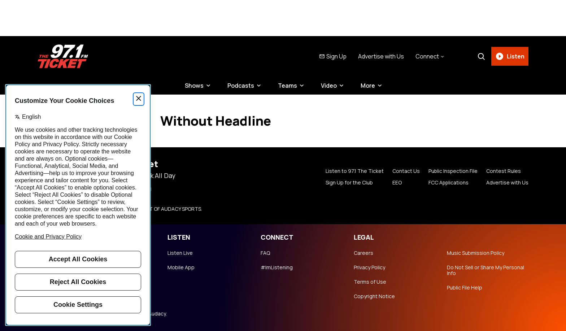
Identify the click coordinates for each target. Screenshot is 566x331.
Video (329, 85)
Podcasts (240, 85)
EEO (396, 183)
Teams (287, 85)
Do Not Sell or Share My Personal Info (485, 270)
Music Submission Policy (475, 253)
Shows (194, 85)
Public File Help (464, 288)
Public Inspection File (453, 171)
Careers (363, 253)
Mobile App (181, 267)
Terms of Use (370, 282)
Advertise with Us (381, 56)
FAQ (265, 253)
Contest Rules (503, 171)
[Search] (481, 56)
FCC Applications (448, 183)
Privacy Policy (369, 267)
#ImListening (277, 267)
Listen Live (180, 253)
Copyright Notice (374, 296)
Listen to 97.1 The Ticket (354, 171)
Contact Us (405, 171)
